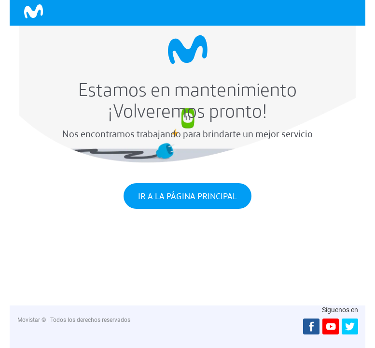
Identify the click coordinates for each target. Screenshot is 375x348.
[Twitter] (348, 326)
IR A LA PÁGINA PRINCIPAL (187, 196)
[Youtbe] (329, 326)
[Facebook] (309, 326)
